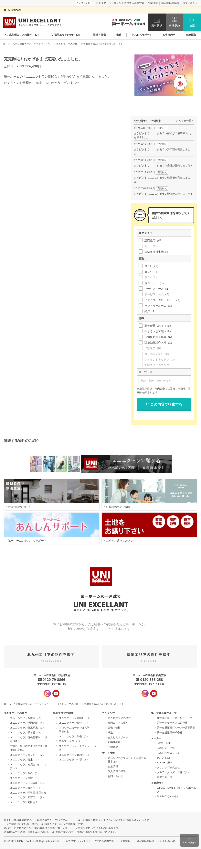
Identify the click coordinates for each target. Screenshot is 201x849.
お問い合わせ (190, 3)
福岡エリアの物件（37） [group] (66, 34)
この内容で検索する (164, 404)
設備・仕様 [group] (99, 34)
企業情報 (153, 3)
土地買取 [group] (191, 34)
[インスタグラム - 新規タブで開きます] (47, 693)
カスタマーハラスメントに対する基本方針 (120, 3)
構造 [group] (118, 34)
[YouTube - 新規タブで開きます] (55, 693)
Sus (10, 10)
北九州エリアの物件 (66, 44)
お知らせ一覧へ (185, 120)
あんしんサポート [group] (142, 34)
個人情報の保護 (170, 3)
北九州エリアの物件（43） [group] (22, 34)
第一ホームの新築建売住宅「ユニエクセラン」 (28, 44)
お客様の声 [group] (169, 34)
